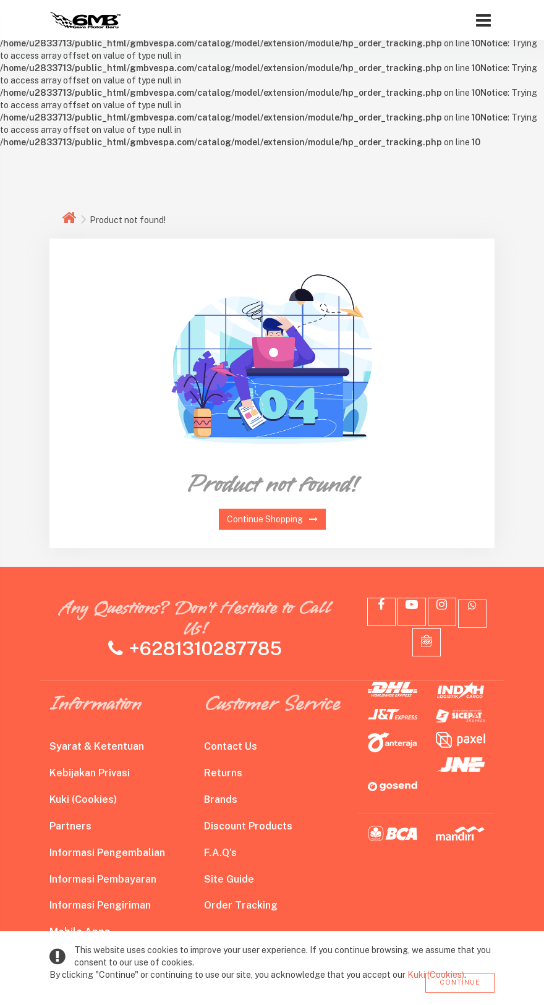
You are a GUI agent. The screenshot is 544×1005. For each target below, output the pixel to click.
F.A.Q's (220, 853)
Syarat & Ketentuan (96, 746)
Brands (220, 799)
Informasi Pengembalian (107, 853)
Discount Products (248, 826)
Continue (460, 982)
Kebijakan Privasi (89, 773)
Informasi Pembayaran (102, 879)
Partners (70, 826)
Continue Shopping (272, 519)
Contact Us (230, 746)
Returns (223, 773)
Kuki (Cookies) (83, 799)
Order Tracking (241, 905)
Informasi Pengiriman (100, 905)
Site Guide (229, 879)
